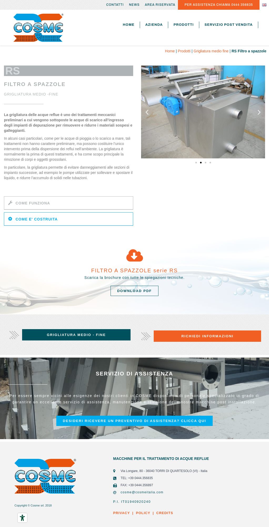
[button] (196, 162)
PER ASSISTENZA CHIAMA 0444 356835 (219, 5)
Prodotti (183, 25)
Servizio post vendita (229, 25)
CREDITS (164, 513)
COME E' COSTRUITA (37, 219)
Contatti (115, 5)
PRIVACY (121, 513)
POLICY (143, 513)
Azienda (154, 25)
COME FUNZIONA (33, 203)
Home (128, 25)
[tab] (68, 203)
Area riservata (160, 5)
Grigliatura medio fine (210, 51)
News (134, 5)
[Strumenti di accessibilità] (22, 518)
